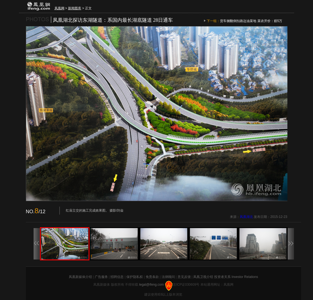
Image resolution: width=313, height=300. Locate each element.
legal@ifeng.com (152, 285)
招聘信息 (117, 277)
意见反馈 (184, 277)
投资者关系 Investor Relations (236, 277)
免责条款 (152, 277)
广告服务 (101, 277)
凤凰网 (59, 8)
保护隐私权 (134, 277)
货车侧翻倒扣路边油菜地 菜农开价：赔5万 (251, 21)
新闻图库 (74, 8)
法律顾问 (168, 277)
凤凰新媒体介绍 (80, 277)
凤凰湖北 (246, 217)
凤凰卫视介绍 (203, 277)
